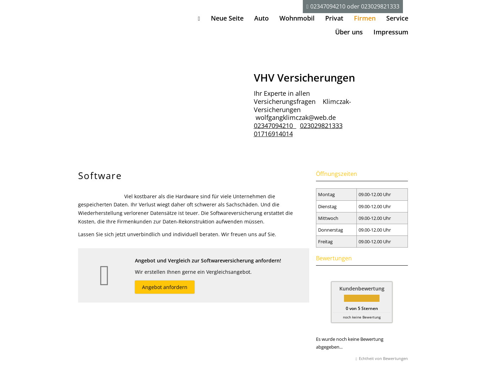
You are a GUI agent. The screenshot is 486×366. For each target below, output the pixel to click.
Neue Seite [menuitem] (227, 18)
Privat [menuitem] (334, 18)
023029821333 (380, 6)
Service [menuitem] (397, 18)
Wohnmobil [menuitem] (297, 18)
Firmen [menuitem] (365, 18)
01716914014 (273, 133)
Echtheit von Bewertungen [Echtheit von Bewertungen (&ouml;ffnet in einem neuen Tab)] (383, 358)
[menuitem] (199, 18)
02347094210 (328, 6)
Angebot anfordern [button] (164, 287)
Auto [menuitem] (261, 18)
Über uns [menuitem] (349, 32)
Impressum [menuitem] (390, 32)
